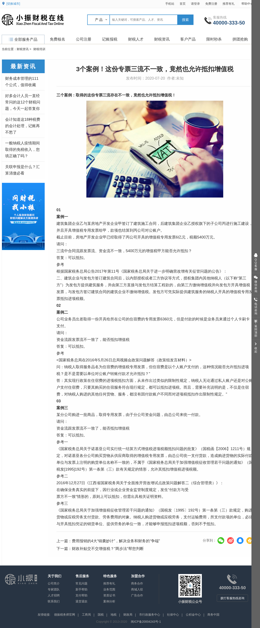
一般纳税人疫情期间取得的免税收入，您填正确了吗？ (22, 149)
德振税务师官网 (64, 614)
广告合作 (137, 595)
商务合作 (137, 583)
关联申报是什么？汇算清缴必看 (22, 170)
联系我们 (54, 601)
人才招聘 (54, 595)
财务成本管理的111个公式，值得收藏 (21, 81)
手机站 (169, 3)
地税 (114, 614)
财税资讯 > (24, 49)
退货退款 (81, 601)
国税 (101, 614)
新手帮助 (81, 589)
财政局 (127, 614)
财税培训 (39, 49)
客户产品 (188, 39)
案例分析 (109, 601)
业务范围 (109, 589)
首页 (183, 3)
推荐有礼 (229, 3)
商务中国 (213, 614)
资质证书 (109, 595)
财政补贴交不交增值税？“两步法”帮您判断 (108, 549)
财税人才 (135, 39)
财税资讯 (162, 39)
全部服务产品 (23, 39)
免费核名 (57, 39)
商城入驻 (137, 589)
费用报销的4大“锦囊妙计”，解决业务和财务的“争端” (116, 541)
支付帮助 (81, 595)
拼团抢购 (240, 39)
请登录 (195, 3)
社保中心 (173, 614)
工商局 (86, 614)
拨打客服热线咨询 (232, 598)
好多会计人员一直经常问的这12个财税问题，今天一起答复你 (22, 102)
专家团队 (54, 589)
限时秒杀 (214, 39)
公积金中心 (193, 614)
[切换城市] (13, 3)
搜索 (185, 20)
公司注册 (83, 39)
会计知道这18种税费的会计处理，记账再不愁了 (22, 125)
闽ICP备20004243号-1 (146, 621)
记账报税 (109, 39)
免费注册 (211, 3)
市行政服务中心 (149, 614)
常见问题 (81, 583)
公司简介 (54, 583)
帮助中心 (249, 3)
